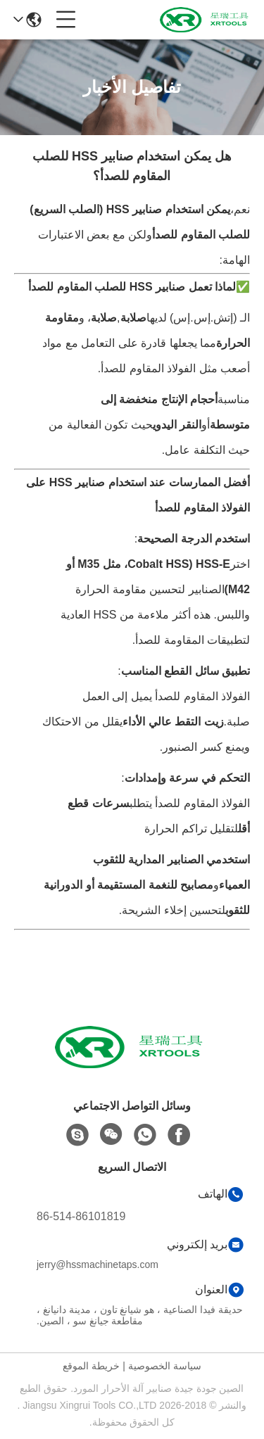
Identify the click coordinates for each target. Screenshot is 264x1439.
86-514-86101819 (81, 1216)
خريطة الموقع (91, 1365)
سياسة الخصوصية (164, 1365)
